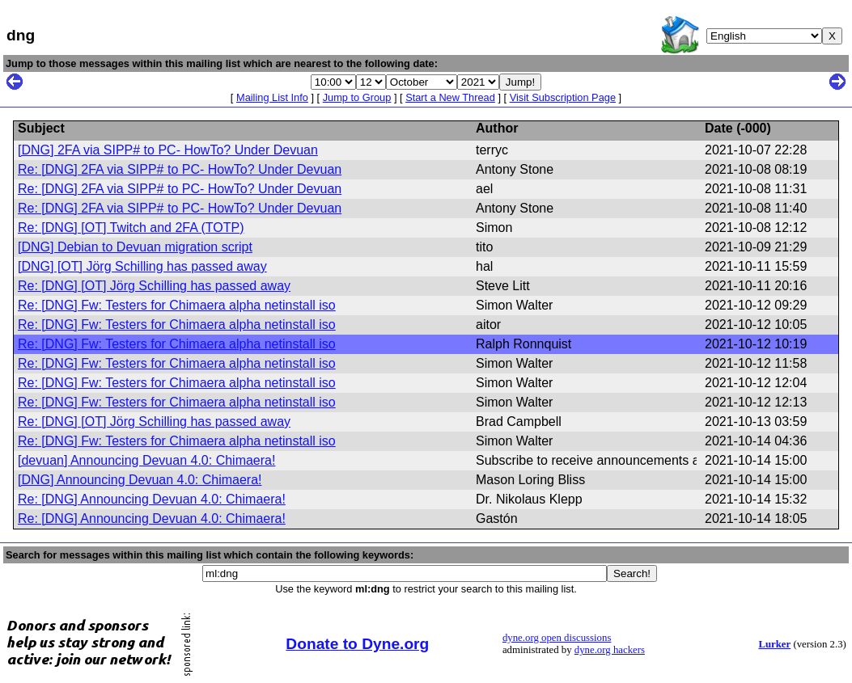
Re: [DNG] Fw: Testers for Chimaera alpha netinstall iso (177, 305)
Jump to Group (357, 97)
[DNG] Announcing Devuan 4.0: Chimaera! (140, 480)
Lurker (774, 644)
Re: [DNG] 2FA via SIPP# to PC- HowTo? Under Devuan (179, 169)
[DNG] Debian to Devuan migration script (135, 247)
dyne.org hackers (609, 650)
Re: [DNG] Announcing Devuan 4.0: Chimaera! (152, 499)
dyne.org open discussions (556, 637)
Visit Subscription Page (563, 97)
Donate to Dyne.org (357, 643)
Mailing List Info (272, 97)
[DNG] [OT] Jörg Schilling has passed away (142, 266)
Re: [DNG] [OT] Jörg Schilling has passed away (154, 286)
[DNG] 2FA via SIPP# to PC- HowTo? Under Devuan (168, 150)
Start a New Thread (450, 97)
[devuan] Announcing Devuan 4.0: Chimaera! (146, 460)
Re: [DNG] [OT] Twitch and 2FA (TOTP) (131, 227)
